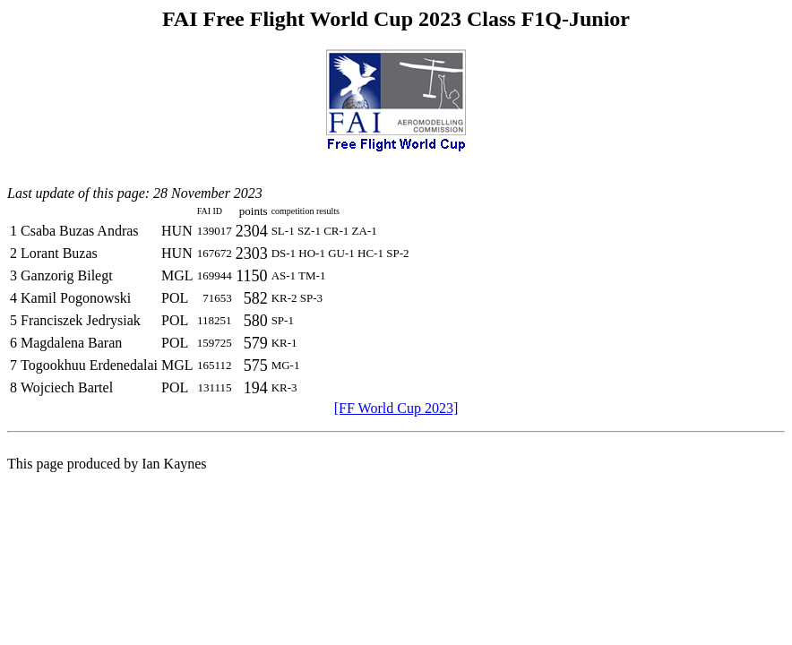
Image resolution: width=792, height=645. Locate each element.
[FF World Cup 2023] (396, 408)
